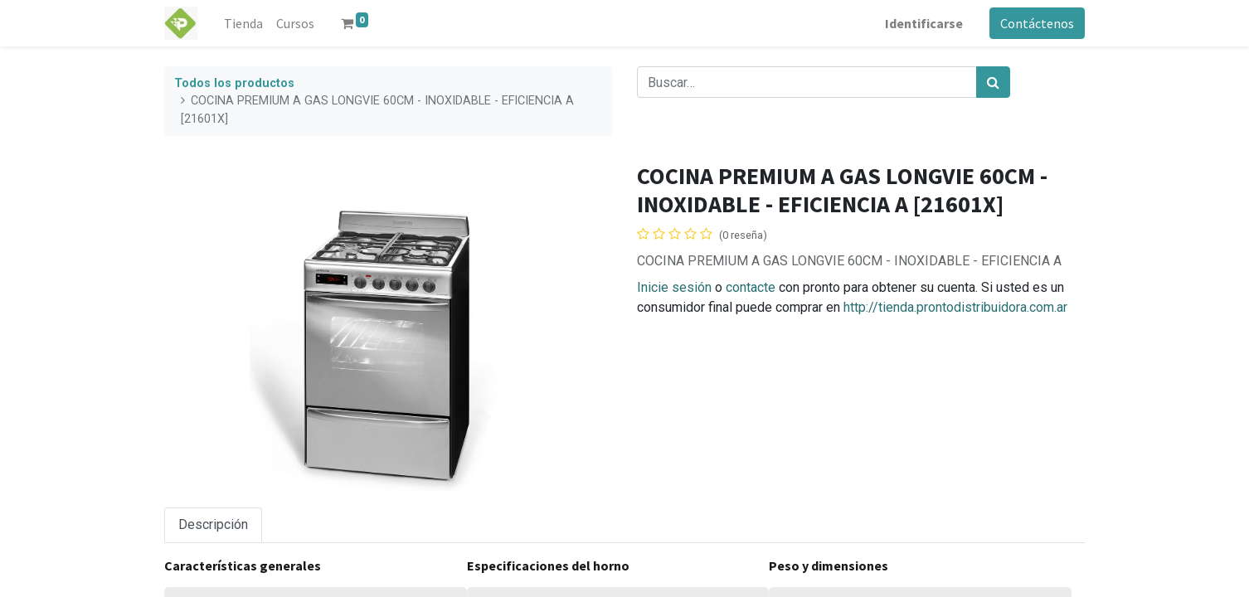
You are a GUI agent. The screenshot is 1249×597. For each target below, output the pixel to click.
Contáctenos (1037, 23)
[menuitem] (243, 23)
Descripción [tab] (213, 524)
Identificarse (924, 23)
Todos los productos (234, 83)
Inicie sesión (674, 287)
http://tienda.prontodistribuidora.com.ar (955, 307)
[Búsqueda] (993, 82)
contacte (750, 287)
